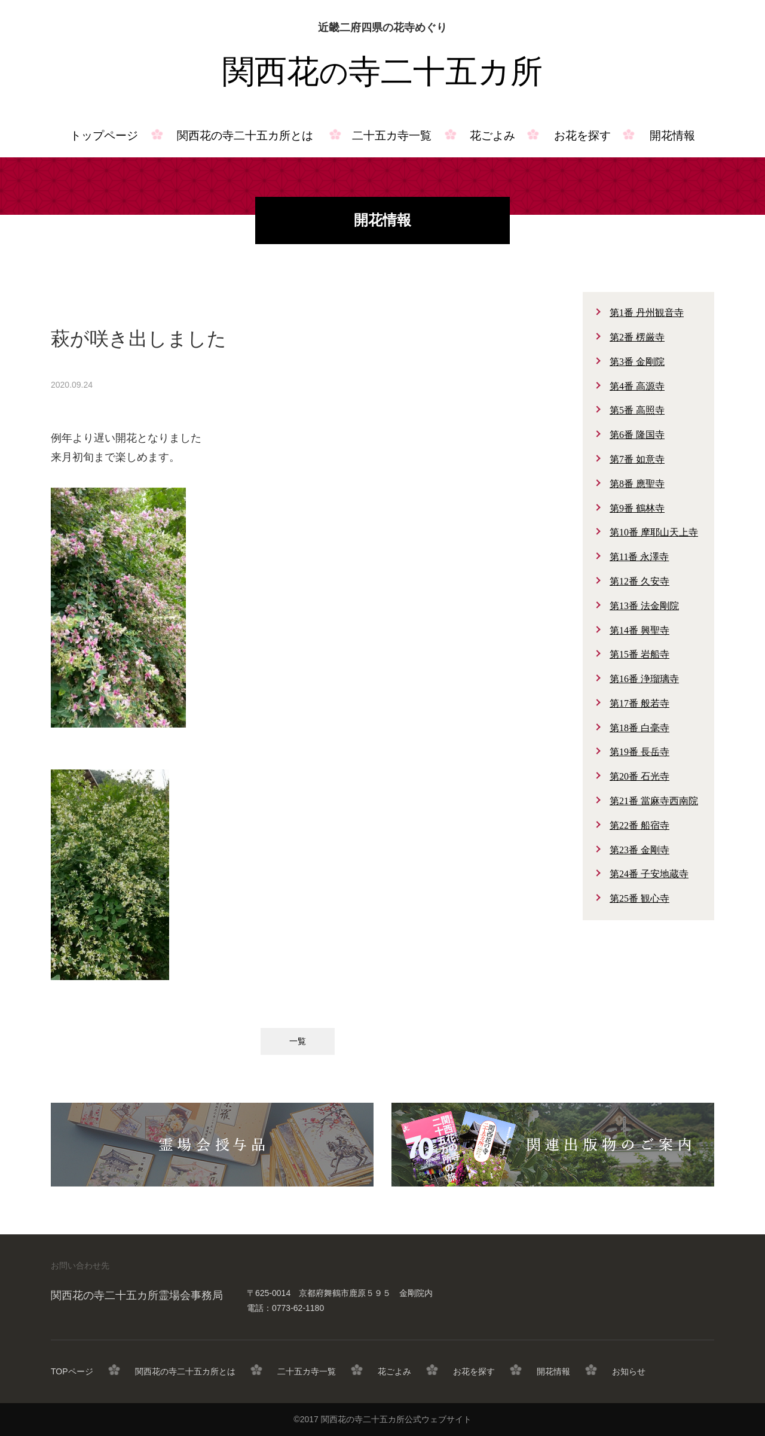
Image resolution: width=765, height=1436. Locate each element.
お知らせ (628, 1371)
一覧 (297, 1041)
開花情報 (672, 135)
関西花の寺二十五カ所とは (245, 135)
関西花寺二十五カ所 (382, 72)
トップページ (104, 135)
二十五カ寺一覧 (392, 135)
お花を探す (582, 135)
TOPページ (72, 1371)
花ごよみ (492, 135)
